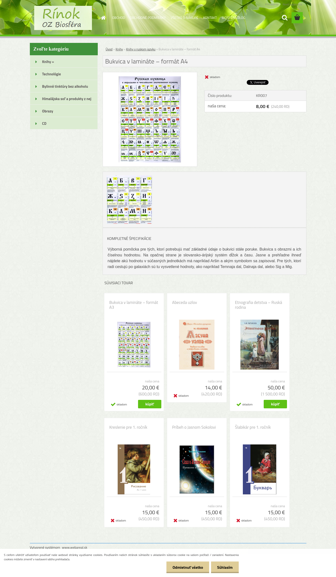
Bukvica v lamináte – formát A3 (133, 305)
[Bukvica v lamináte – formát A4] (150, 74)
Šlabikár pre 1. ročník (253, 427)
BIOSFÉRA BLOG (233, 17)
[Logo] (63, 18)
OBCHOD (118, 17)
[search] (284, 17)
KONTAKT (210, 17)
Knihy (119, 49)
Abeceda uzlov (184, 302)
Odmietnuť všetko (187, 567)
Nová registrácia (292, 4)
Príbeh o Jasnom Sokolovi (194, 427)
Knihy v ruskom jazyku (141, 49)
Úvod (109, 49)
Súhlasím (225, 567)
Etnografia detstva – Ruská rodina (258, 305)
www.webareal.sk (74, 547)
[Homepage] (102, 17)
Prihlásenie (272, 4)
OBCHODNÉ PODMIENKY (148, 17)
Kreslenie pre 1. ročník (128, 427)
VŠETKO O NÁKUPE (184, 17)
